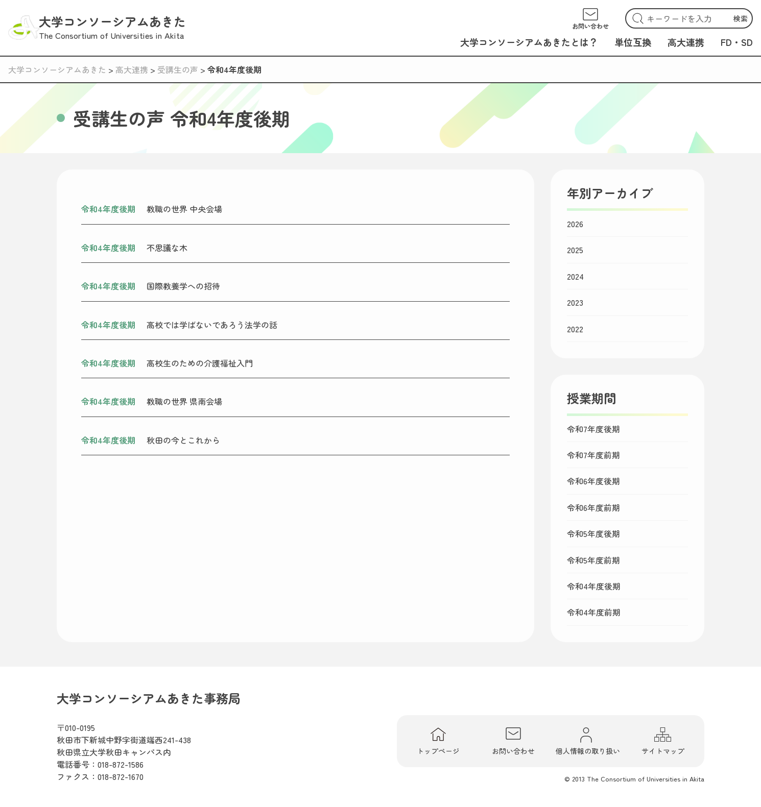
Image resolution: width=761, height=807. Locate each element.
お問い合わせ (513, 741)
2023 (575, 302)
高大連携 (686, 41)
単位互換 (632, 41)
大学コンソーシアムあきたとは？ (529, 41)
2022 (575, 328)
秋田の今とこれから (183, 440)
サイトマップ (662, 741)
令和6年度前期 (593, 507)
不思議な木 (167, 247)
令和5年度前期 (593, 560)
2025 (575, 249)
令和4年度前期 (594, 612)
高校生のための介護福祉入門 (200, 363)
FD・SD (737, 41)
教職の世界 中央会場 (184, 209)
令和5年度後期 (593, 533)
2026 (575, 223)
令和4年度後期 (108, 209)
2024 (575, 276)
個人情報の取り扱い (588, 741)
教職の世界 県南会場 (184, 401)
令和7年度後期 (593, 428)
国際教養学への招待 (183, 286)
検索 (740, 18)
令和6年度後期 (593, 480)
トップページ (438, 741)
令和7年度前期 (593, 454)
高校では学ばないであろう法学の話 (212, 325)
